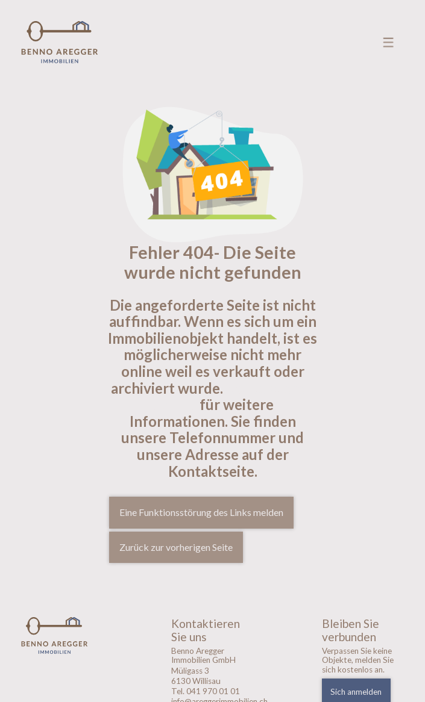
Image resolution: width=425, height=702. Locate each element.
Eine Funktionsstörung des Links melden (201, 512)
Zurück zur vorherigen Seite (176, 547)
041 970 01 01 (213, 691)
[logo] (62, 635)
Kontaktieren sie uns (233, 396)
